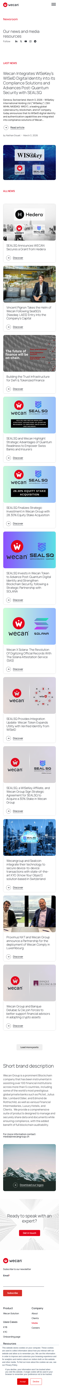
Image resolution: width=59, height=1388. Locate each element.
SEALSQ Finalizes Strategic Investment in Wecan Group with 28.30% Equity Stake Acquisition (28, 511)
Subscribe (12, 1293)
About (35, 1313)
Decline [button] (36, 1382)
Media (35, 1322)
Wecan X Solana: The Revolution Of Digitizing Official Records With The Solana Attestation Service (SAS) (28, 655)
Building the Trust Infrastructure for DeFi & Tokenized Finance (28, 378)
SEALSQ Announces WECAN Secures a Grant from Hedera (26, 247)
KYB (5, 1327)
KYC (5, 1331)
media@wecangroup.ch (16, 1136)
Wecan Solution (11, 1313)
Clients (35, 1318)
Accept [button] (23, 1382)
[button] (29, 1047)
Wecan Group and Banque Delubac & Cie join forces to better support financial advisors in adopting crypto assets (28, 1011)
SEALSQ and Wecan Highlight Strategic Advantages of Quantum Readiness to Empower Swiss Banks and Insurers (29, 443)
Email (6, 1275)
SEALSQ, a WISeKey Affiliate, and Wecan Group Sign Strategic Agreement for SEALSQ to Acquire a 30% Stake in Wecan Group (28, 795)
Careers (36, 1327)
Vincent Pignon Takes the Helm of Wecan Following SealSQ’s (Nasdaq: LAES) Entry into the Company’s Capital (28, 312)
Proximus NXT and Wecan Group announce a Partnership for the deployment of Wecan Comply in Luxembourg (28, 942)
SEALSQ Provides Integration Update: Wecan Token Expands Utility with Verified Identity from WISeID (27, 724)
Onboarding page (11, 1336)
